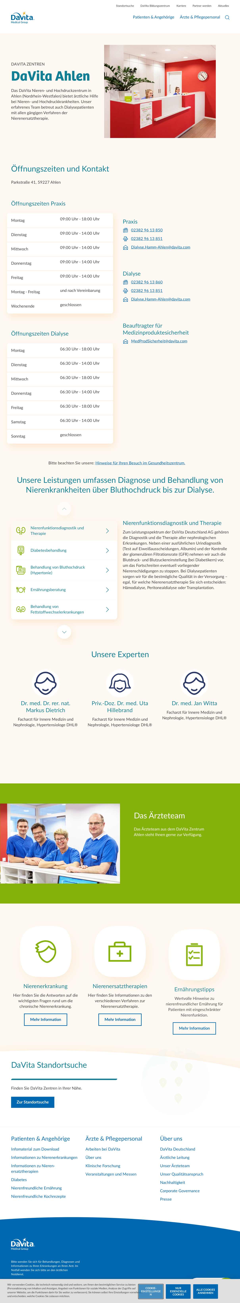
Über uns (93, 1158)
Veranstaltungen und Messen (110, 1174)
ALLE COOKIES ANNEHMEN (205, 1295)
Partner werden (202, 6)
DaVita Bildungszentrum (155, 6)
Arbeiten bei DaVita (102, 1149)
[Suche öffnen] (227, 17)
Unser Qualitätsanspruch (181, 1174)
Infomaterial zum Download (35, 1149)
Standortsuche (125, 6)
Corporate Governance (180, 1191)
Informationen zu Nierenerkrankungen (44, 1158)
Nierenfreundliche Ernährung (36, 1188)
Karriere (181, 6)
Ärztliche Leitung (174, 1158)
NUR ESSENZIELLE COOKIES (178, 1295)
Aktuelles (223, 6)
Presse (166, 1199)
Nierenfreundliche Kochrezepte (38, 1197)
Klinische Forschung (102, 1166)
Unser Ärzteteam (175, 1166)
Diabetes (19, 1180)
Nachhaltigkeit (172, 1183)
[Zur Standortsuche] (120, 1085)
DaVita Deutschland (177, 1149)
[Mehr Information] (45, 1013)
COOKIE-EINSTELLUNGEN (151, 1295)
